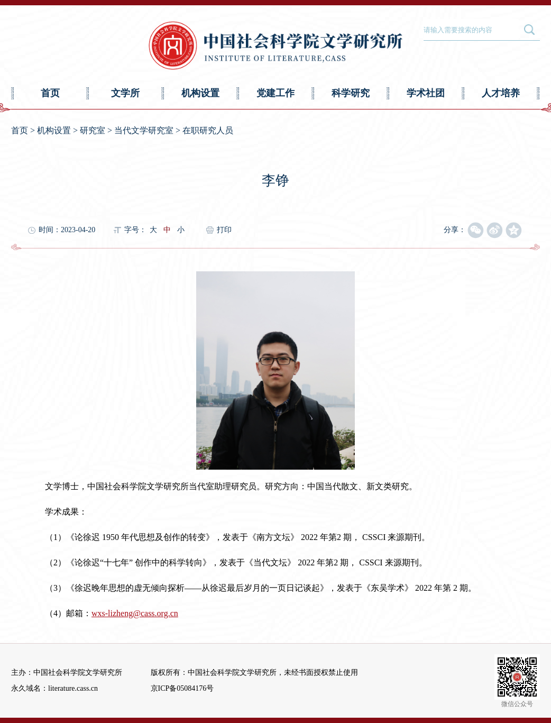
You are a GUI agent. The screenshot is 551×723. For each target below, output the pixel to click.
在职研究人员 (207, 130)
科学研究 (351, 93)
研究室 (92, 130)
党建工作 (275, 93)
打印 (224, 230)
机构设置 (200, 93)
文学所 (125, 93)
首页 (50, 93)
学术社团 (426, 93)
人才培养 (501, 93)
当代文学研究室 (143, 130)
